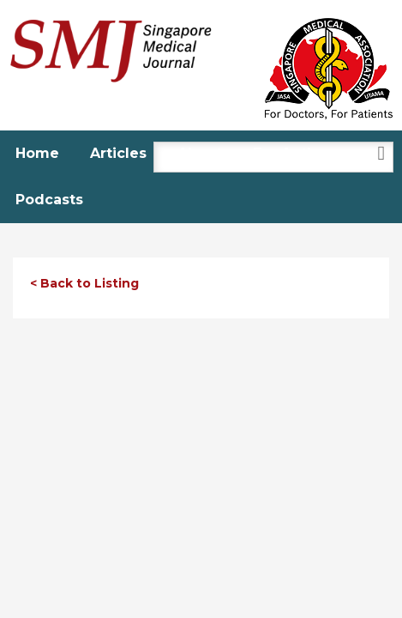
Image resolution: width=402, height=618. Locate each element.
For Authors (296, 153)
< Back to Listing (84, 283)
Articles (118, 153)
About (199, 153)
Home (37, 153)
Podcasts (49, 199)
